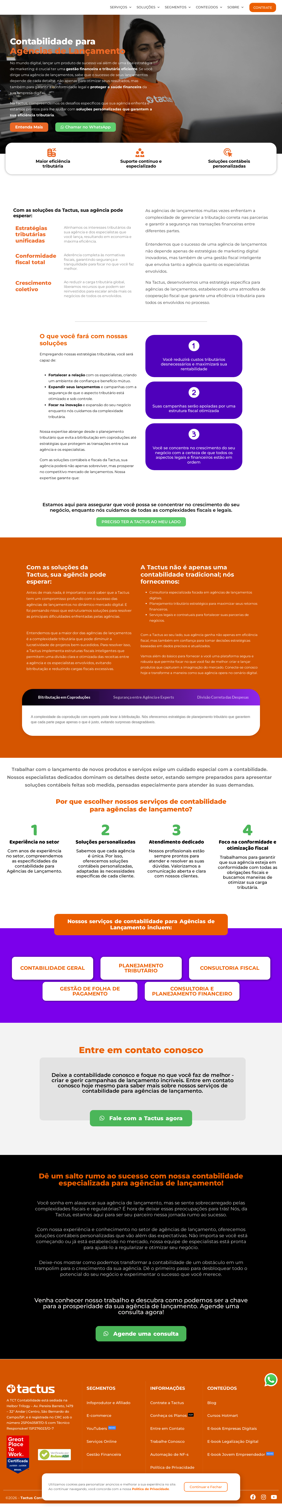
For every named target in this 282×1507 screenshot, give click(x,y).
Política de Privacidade (150, 1489)
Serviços (120, 7)
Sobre (235, 7)
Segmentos (178, 7)
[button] (141, 926)
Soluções (148, 7)
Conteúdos (209, 7)
